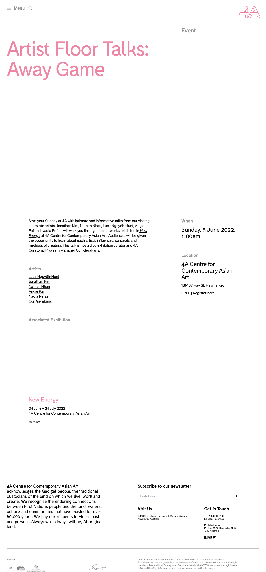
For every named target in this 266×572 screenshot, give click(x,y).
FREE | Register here (198, 293)
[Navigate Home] (249, 12)
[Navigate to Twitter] (214, 537)
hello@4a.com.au (215, 518)
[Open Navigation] (16, 9)
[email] (185, 496)
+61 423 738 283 (215, 515)
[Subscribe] (236, 496)
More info (34, 421)
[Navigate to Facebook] (206, 537)
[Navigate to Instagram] (210, 537)
